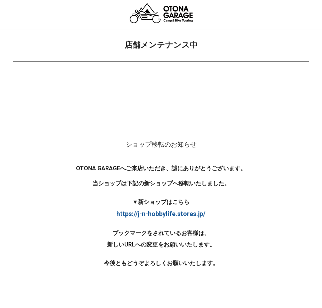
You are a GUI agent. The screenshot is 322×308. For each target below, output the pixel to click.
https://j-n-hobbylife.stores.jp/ (161, 213)
